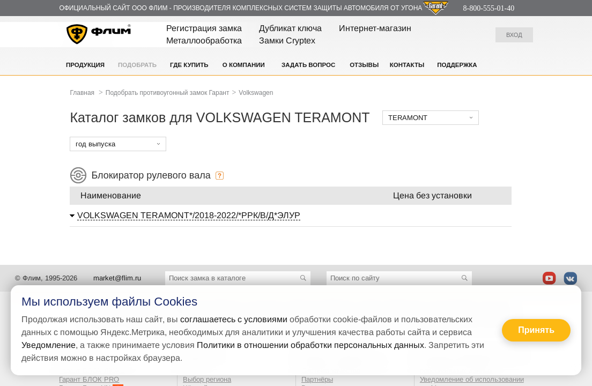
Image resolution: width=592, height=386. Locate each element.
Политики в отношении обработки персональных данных (310, 345)
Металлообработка (204, 40)
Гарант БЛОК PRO (89, 379)
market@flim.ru (117, 278)
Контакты (407, 65)
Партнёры (317, 379)
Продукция (85, 65)
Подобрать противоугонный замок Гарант (168, 92)
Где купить (189, 65)
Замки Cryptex (287, 40)
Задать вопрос (308, 65)
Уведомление (48, 345)
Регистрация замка (204, 28)
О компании (244, 65)
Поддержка (457, 65)
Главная (82, 92)
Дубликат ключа (290, 28)
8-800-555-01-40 (489, 8)
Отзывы (364, 65)
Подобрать (137, 65)
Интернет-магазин (375, 28)
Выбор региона (207, 379)
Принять (536, 330)
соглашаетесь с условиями (233, 319)
